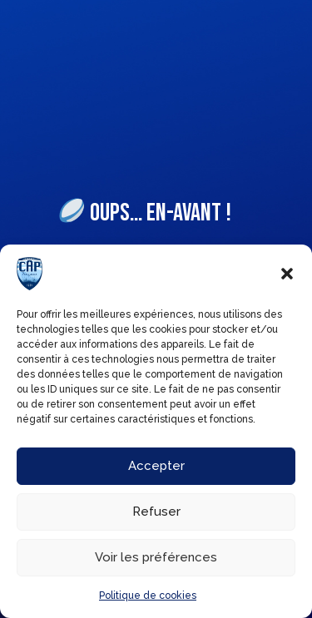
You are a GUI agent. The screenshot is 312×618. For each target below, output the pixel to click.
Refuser (156, 511)
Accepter (156, 465)
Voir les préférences (156, 557)
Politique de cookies (147, 595)
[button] (287, 273)
